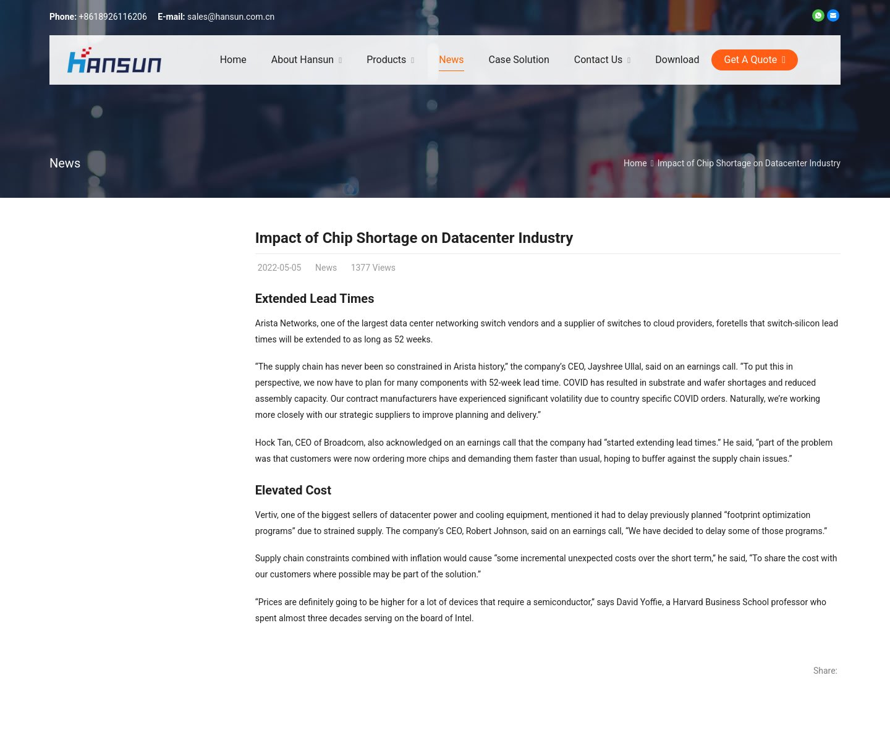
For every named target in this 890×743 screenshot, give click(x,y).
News (64, 163)
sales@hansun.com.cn (230, 17)
